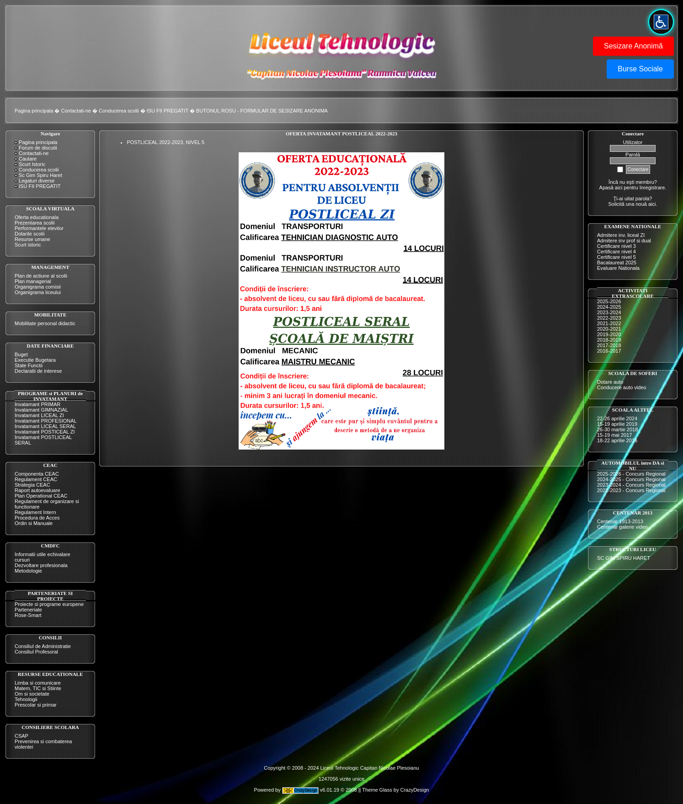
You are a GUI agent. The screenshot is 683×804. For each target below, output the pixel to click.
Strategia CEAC (32, 485)
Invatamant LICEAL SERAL (45, 426)
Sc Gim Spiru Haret (40, 175)
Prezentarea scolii (34, 222)
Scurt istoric (28, 244)
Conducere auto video (621, 387)
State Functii (29, 365)
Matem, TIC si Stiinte (38, 688)
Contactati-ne (76, 110)
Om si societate (32, 694)
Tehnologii (26, 699)
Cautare (28, 158)
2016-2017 (609, 351)
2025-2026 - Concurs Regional (631, 474)
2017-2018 (609, 345)
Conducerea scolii (119, 110)
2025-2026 (609, 301)
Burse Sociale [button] (640, 69)
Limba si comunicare (38, 683)
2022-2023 (609, 318)
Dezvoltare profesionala (41, 565)
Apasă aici (611, 187)
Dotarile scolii (29, 233)
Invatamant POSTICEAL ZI (45, 431)
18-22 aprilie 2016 (617, 440)
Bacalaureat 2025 (616, 262)
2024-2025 (609, 307)
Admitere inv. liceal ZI (621, 235)
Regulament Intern (35, 512)
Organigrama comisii (38, 286)
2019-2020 (609, 334)
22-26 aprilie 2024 (617, 418)
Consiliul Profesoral (36, 651)
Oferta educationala (37, 217)
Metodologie (28, 571)
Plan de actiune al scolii (41, 276)
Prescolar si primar (36, 705)
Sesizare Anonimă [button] (633, 46)
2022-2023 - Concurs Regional (631, 490)
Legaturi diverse (36, 180)
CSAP (21, 736)
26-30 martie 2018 (617, 429)
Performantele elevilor (39, 228)
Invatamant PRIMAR (37, 404)
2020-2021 (609, 329)
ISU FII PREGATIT (167, 110)
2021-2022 (609, 323)
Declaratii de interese (38, 371)
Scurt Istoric (32, 164)
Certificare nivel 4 (616, 251)
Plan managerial (33, 281)
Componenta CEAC (37, 474)
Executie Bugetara (35, 360)
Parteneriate (28, 609)
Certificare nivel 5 (616, 257)
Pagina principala (34, 110)
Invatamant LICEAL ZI (39, 415)
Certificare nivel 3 (616, 246)
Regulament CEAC (36, 479)
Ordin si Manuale (34, 523)
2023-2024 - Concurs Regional (631, 485)
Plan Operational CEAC (41, 495)
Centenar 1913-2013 (620, 521)
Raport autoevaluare (37, 490)
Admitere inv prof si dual (624, 240)
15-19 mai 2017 (614, 435)
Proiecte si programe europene (49, 604)
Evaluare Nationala (618, 268)
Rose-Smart (28, 615)
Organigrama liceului (38, 292)
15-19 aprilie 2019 (617, 424)
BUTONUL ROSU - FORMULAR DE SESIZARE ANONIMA (262, 110)
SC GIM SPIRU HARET (623, 558)
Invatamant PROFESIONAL (46, 420)
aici (652, 204)
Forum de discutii (38, 147)
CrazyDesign (414, 790)
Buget (21, 354)
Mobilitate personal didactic (45, 323)
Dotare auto (610, 382)
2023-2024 (609, 312)
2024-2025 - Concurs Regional (631, 479)
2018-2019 (609, 340)
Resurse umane (32, 239)
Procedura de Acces (37, 517)
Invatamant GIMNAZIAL (41, 410)
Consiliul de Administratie (43, 646)
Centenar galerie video (622, 527)
